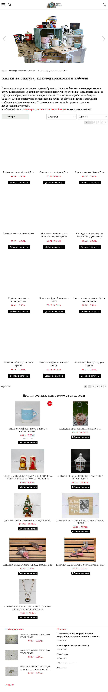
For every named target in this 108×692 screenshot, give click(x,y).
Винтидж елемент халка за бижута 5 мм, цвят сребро (54, 235)
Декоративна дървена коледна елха (28, 520)
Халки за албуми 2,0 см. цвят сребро (18, 364)
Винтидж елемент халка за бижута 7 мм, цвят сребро (89, 235)
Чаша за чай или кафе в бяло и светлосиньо (27, 430)
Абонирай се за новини (67, 663)
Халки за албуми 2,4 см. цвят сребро (54, 364)
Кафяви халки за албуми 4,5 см (18, 172)
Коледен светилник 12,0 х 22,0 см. (80, 429)
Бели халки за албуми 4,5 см (54, 172)
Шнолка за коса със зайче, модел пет (80, 565)
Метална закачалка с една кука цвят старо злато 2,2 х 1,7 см (35, 668)
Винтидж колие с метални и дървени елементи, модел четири (27, 607)
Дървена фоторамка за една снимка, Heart (80, 521)
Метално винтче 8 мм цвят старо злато (35, 635)
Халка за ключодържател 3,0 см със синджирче (89, 299)
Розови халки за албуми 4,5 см (18, 233)
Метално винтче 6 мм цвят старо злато (35, 651)
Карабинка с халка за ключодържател (18, 299)
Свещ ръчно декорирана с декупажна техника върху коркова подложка (27, 477)
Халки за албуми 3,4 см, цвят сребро (89, 364)
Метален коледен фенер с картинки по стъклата (80, 477)
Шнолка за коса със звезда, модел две (27, 565)
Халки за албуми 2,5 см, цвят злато (54, 299)
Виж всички (62, 668)
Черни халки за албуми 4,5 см (89, 172)
